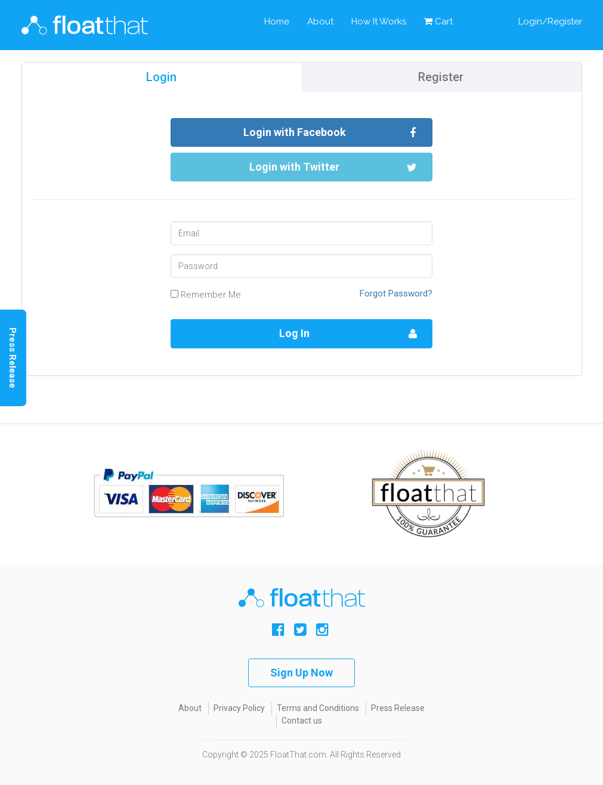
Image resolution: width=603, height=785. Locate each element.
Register (440, 77)
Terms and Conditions (318, 708)
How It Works (378, 21)
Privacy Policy (239, 708)
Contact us (302, 720)
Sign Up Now (301, 672)
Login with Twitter (333, 167)
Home (276, 21)
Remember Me (206, 294)
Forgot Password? (396, 293)
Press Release (398, 708)
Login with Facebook (330, 133)
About (320, 21)
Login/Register (550, 21)
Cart (444, 21)
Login (161, 77)
